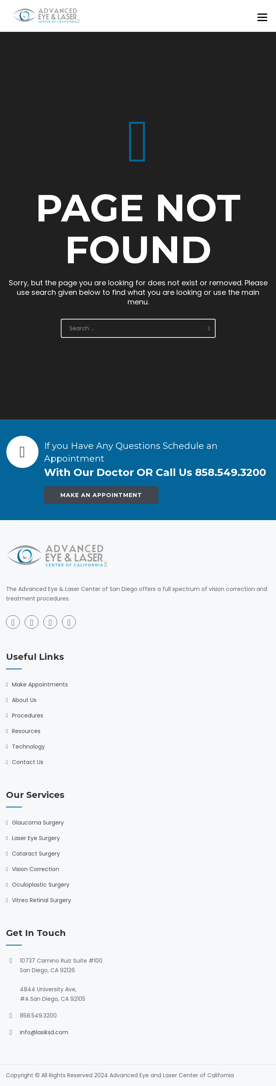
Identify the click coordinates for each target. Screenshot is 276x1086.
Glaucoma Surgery (38, 823)
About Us (24, 700)
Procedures (27, 715)
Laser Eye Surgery (36, 838)
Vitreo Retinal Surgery (41, 900)
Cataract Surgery (36, 854)
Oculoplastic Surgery (40, 885)
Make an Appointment (101, 495)
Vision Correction (35, 869)
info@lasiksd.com (44, 1032)
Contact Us (27, 762)
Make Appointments (40, 684)
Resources (26, 731)
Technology (28, 747)
